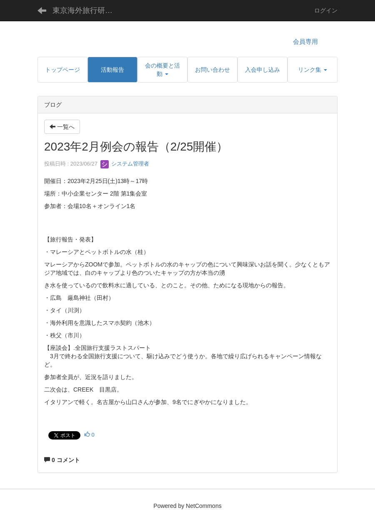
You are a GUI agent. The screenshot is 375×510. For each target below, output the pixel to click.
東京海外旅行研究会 (86, 10)
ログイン (326, 10)
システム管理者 (124, 164)
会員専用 (305, 41)
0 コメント (62, 460)
